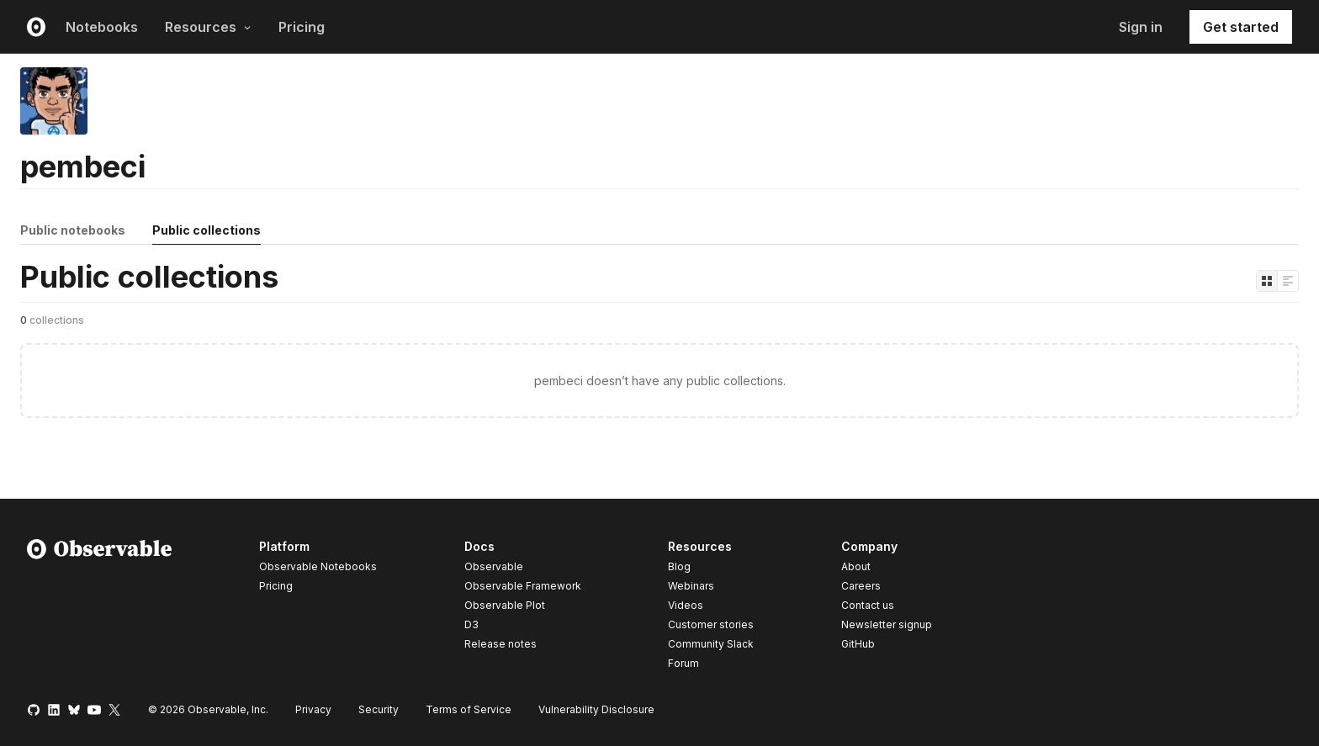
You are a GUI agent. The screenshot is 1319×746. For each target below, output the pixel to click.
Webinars (691, 585)
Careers (861, 585)
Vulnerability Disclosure (596, 709)
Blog (679, 566)
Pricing (301, 27)
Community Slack (711, 644)
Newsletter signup (886, 625)
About (856, 566)
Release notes (500, 644)
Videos (685, 605)
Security (378, 709)
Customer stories (711, 624)
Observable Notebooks (318, 566)
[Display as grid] (1267, 281)
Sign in (1141, 27)
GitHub (858, 644)
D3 (471, 624)
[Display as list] (1288, 281)
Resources (208, 27)
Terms (468, 709)
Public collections (206, 230)
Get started (1241, 27)
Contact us (867, 605)
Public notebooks (72, 230)
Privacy (313, 709)
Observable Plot (504, 605)
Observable (493, 566)
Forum (683, 663)
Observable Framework (522, 585)
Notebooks (102, 27)
